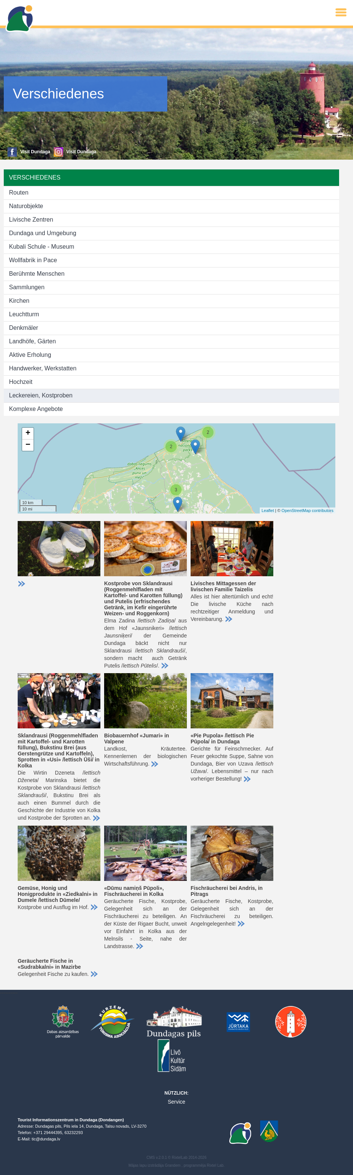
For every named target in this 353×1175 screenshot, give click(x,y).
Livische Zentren (31, 219)
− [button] (28, 445)
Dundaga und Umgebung (42, 233)
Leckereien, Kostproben (41, 395)
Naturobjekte (26, 206)
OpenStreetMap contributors (307, 510)
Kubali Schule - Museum (41, 246)
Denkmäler (23, 328)
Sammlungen (26, 287)
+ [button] (28, 433)
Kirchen (19, 301)
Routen (19, 192)
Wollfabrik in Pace (33, 260)
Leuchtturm (24, 314)
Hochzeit (20, 382)
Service (176, 1102)
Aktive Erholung (30, 355)
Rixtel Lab (215, 1165)
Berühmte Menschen (37, 273)
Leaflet (268, 510)
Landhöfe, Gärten (32, 341)
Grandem (172, 1165)
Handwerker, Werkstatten (42, 368)
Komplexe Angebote (36, 409)
